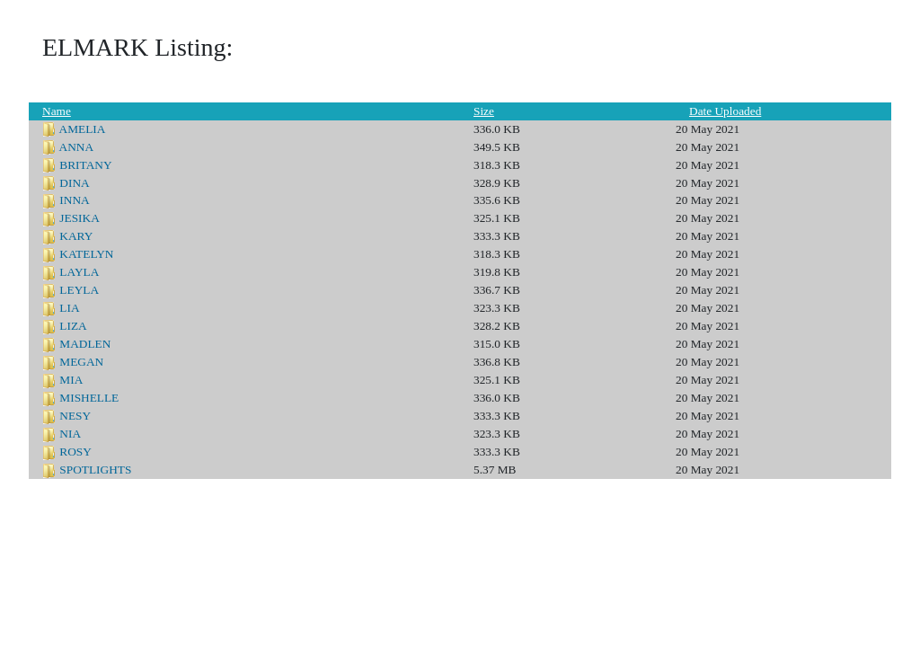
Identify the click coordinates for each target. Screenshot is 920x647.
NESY (75, 415)
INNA (74, 200)
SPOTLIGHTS (95, 469)
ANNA (76, 147)
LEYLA (79, 290)
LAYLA (79, 272)
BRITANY (85, 165)
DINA (74, 183)
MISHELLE (89, 397)
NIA (70, 433)
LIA (69, 308)
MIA (71, 379)
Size (483, 111)
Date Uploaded (725, 111)
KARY (76, 236)
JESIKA (79, 218)
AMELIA (82, 129)
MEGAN (81, 361)
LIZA (72, 325)
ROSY (75, 451)
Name (56, 111)
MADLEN (85, 343)
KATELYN (86, 254)
